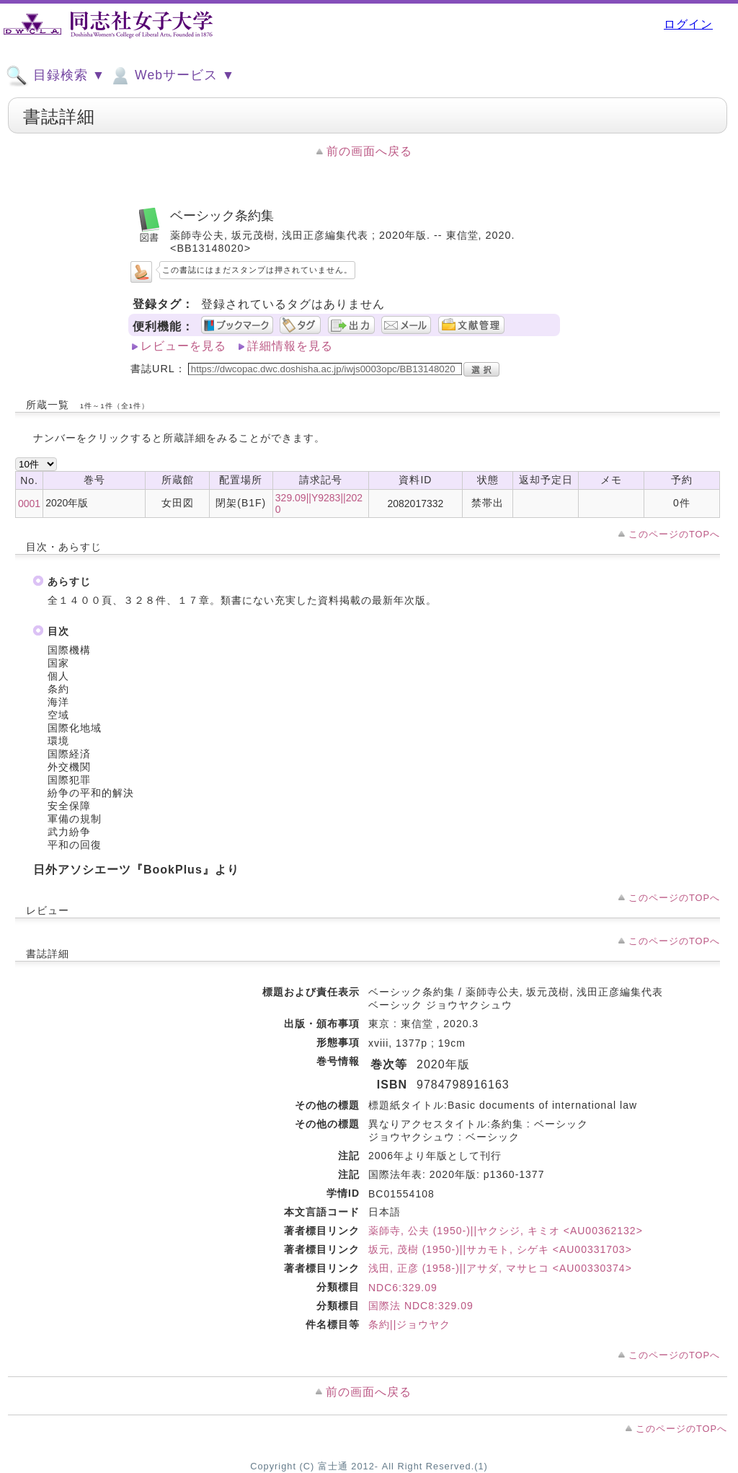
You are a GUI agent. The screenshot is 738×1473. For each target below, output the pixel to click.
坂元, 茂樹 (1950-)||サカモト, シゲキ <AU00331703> (500, 1249)
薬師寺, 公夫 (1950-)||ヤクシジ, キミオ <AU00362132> (505, 1230)
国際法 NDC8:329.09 (421, 1305)
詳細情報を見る (290, 346)
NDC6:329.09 (402, 1287)
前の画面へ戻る (369, 151)
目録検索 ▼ (55, 76)
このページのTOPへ (674, 534)
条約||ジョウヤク (409, 1324)
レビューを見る (183, 346)
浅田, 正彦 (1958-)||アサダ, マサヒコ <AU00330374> (500, 1268)
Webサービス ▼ (172, 76)
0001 (29, 503)
